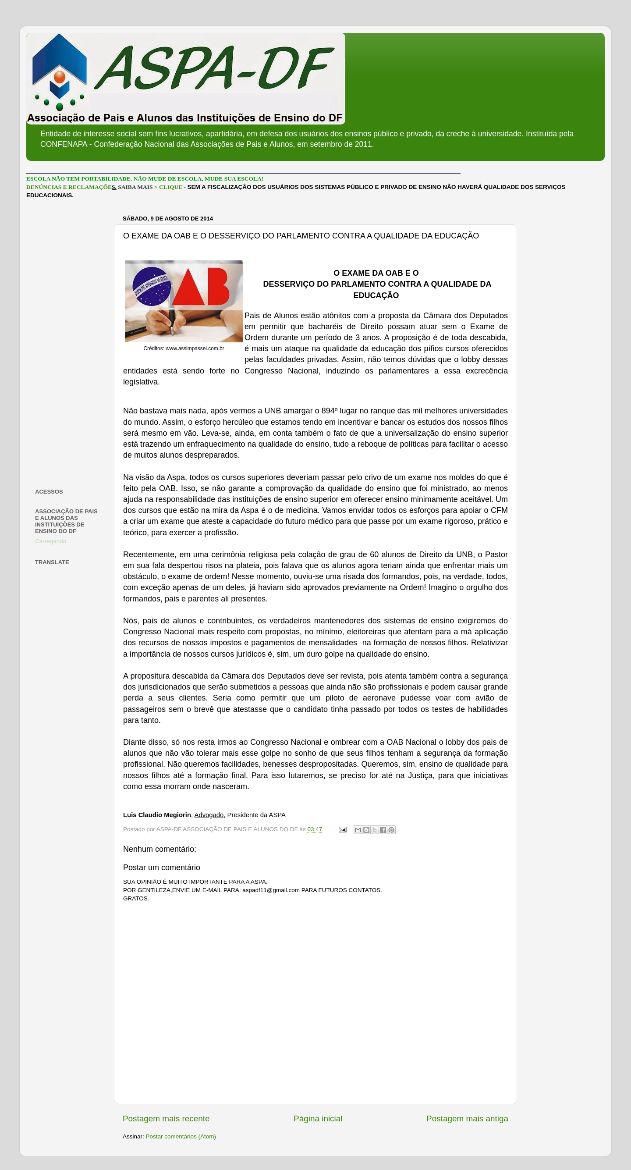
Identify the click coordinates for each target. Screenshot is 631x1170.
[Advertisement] (69, 343)
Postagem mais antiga (467, 1118)
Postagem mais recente (166, 1118)
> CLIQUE (168, 187)
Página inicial (318, 1118)
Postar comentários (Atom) (181, 1136)
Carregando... (53, 541)
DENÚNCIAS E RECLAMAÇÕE (69, 187)
